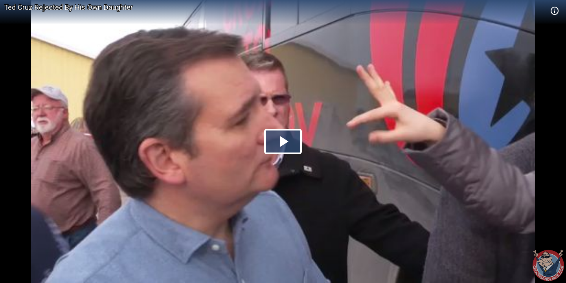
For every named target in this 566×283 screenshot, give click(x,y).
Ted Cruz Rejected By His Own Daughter (68, 7)
